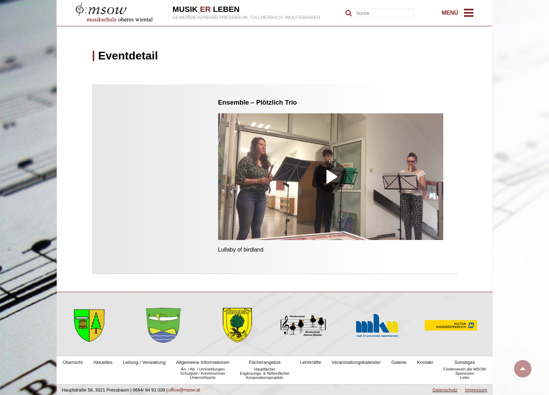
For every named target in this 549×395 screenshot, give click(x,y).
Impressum (476, 390)
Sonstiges (464, 362)
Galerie (398, 362)
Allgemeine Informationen (202, 362)
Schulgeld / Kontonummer (202, 373)
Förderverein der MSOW (464, 369)
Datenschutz (444, 390)
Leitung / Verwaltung (144, 362)
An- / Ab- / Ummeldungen (203, 369)
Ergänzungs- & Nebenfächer (264, 373)
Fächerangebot (264, 362)
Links (464, 377)
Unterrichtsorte (202, 377)
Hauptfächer (264, 369)
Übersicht (73, 362)
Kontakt (425, 362)
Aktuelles (103, 362)
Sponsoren (464, 373)
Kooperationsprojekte (264, 377)
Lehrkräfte (310, 362)
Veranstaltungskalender (356, 362)
